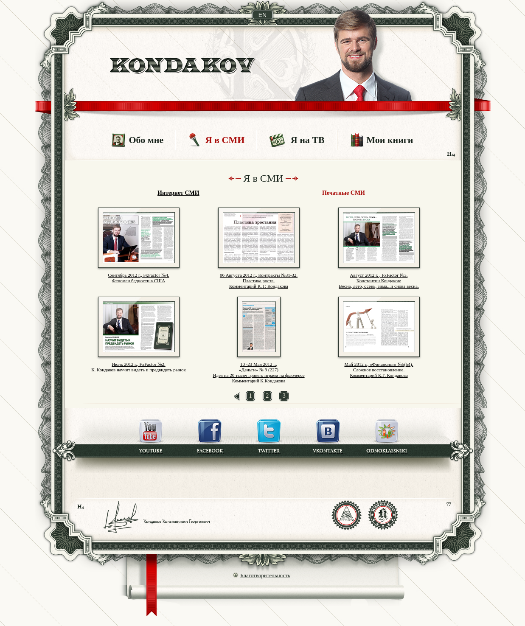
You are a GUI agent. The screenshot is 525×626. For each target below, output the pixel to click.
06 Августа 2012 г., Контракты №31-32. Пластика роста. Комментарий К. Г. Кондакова (259, 280)
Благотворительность (265, 575)
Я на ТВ (308, 140)
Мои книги (389, 140)
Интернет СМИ (178, 193)
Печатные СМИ (343, 193)
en (262, 14)
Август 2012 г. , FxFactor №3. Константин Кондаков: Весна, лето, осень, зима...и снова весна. (378, 280)
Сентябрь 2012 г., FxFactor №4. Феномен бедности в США (138, 277)
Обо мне (146, 140)
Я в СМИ (225, 140)
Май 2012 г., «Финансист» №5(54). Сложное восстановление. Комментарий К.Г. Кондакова (378, 370)
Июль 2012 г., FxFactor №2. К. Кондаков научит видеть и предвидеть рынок (138, 367)
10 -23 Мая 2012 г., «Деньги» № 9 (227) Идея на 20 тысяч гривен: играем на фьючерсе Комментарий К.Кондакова (258, 372)
